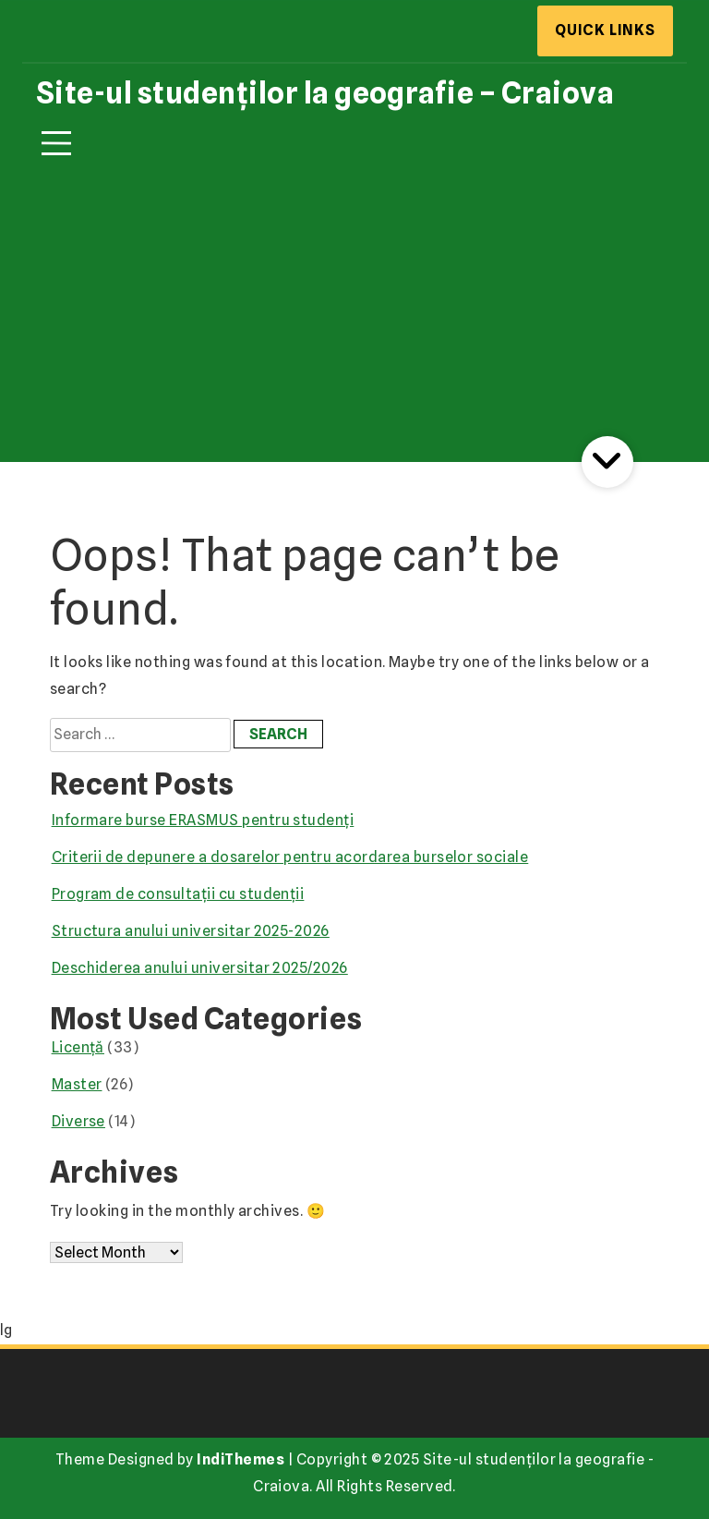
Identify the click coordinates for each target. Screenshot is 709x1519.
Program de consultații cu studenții (178, 894)
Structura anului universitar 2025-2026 (191, 931)
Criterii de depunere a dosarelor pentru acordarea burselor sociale (290, 857)
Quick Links (605, 30)
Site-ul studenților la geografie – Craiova (325, 93)
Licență (78, 1047)
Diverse (78, 1121)
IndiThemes (240, 1459)
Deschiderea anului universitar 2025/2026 (200, 968)
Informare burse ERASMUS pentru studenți (203, 820)
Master (77, 1084)
